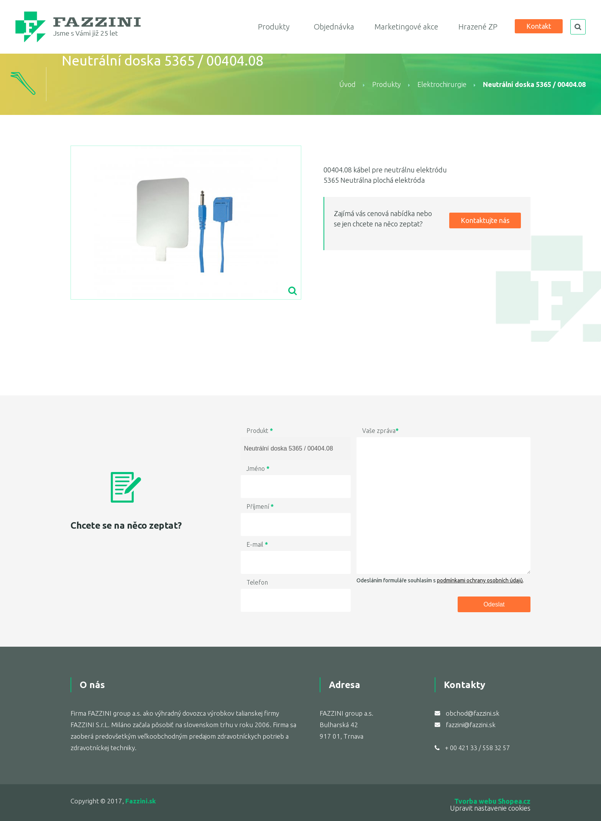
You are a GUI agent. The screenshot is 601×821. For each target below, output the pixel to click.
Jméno (257, 468)
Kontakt (538, 26)
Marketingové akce (406, 26)
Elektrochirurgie (441, 84)
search (578, 26)
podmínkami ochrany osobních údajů (480, 580)
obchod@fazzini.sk (472, 713)
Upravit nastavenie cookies (490, 808)
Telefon (257, 582)
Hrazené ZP (478, 26)
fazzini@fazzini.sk (471, 724)
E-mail (257, 544)
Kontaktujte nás (485, 220)
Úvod (347, 84)
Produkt (259, 430)
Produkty (273, 26)
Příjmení (260, 506)
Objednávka (334, 26)
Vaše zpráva (380, 430)
